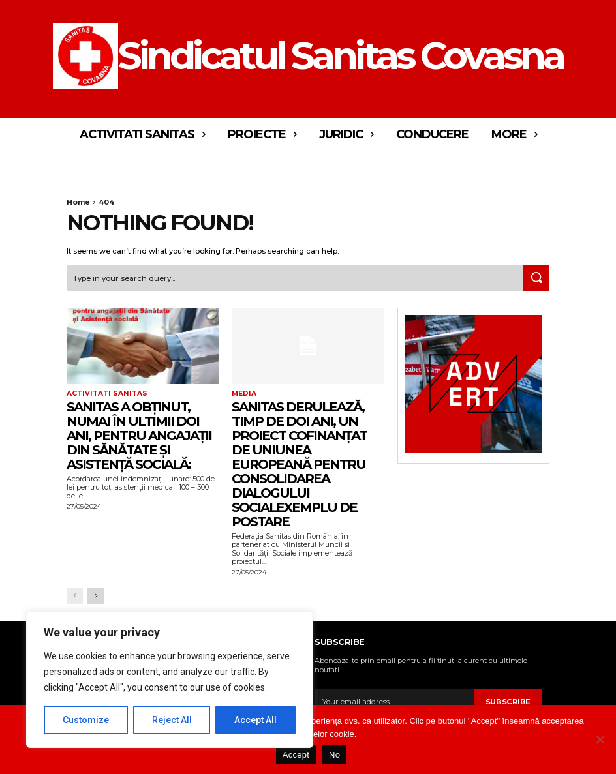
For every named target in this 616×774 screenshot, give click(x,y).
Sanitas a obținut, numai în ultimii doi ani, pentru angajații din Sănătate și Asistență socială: (139, 434)
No (334, 755)
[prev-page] (75, 596)
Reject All (172, 720)
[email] (394, 701)
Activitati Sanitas (104, 393)
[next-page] (95, 596)
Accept (296, 755)
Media (244, 393)
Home (78, 202)
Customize (86, 720)
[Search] (536, 278)
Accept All (255, 720)
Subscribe (508, 701)
